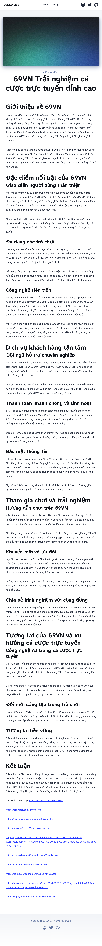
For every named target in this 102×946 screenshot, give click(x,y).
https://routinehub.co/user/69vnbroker (27, 864)
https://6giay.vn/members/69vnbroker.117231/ (31, 896)
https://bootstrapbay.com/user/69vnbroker (30, 819)
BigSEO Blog (11, 4)
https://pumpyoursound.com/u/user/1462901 (31, 873)
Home (46, 4)
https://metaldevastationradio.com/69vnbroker (32, 855)
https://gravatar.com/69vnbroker (24, 809)
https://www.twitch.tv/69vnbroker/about (28, 828)
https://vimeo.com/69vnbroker (46, 800)
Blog (55, 4)
